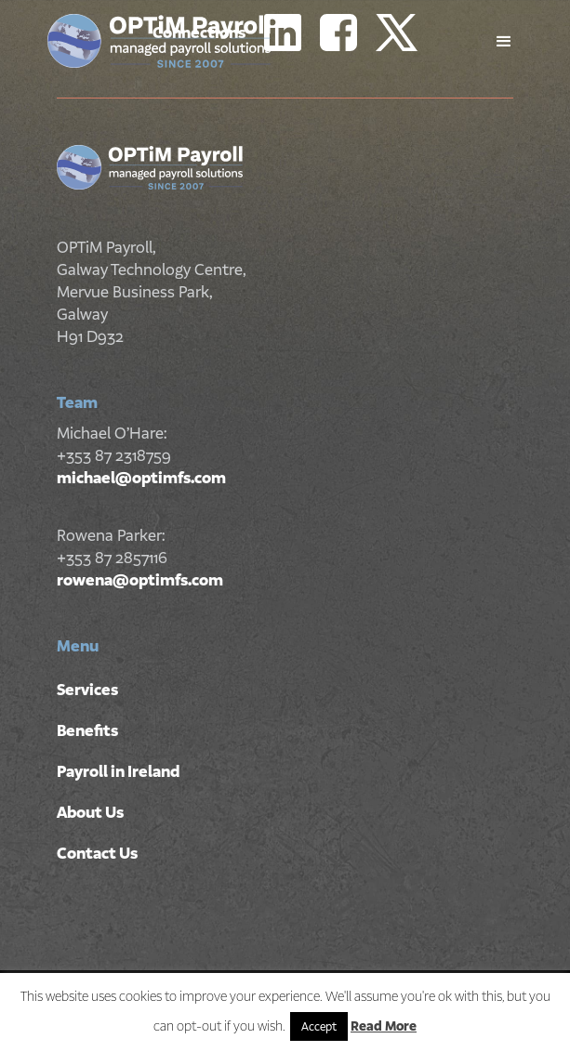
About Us (90, 812)
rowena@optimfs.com (140, 580)
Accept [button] (319, 1026)
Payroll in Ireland (118, 771)
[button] (504, 42)
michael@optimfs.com (141, 478)
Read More (384, 1026)
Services (87, 689)
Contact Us (97, 853)
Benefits (87, 730)
